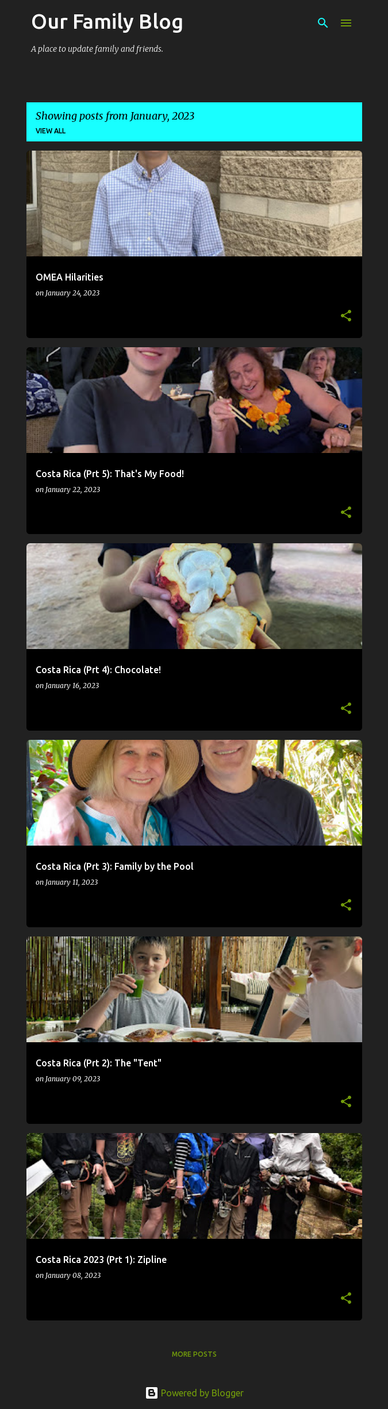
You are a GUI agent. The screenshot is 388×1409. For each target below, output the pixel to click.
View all (51, 131)
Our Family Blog (107, 21)
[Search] (323, 23)
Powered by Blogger (194, 1393)
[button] (346, 316)
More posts (194, 1354)
